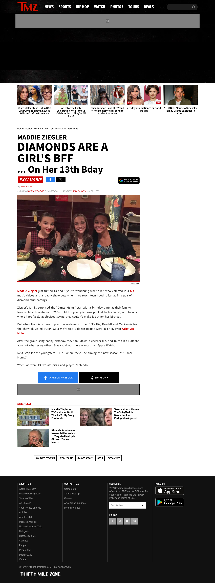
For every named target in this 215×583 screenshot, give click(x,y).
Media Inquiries (72, 507)
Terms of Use (26, 498)
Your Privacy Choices (30, 507)
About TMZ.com (27, 489)
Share (58, 378)
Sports (50, 76)
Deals (184, 76)
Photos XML (25, 554)
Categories (24, 531)
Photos (133, 76)
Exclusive (114, 458)
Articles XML (26, 517)
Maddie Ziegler (45, 458)
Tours (160, 76)
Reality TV (66, 458)
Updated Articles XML (30, 526)
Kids (100, 458)
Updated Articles (27, 521)
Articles (23, 512)
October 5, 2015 (36, 190)
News (25, 76)
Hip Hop (79, 76)
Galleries (23, 540)
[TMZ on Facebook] (20, 48)
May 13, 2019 (79, 190)
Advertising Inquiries (75, 503)
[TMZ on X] (25, 48)
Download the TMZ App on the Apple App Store (169, 491)
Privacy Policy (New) (29, 493)
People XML (25, 550)
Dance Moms (84, 458)
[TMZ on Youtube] (30, 48)
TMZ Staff (26, 186)
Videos (22, 559)
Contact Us (70, 489)
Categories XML (27, 536)
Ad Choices (25, 503)
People (22, 545)
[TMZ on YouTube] (127, 521)
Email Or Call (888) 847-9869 (55, 63)
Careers (68, 498)
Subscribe (142, 505)
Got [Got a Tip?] (28, 63)
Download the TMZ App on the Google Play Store (169, 502)
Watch (106, 76)
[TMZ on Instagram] (37, 48)
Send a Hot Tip (72, 493)
